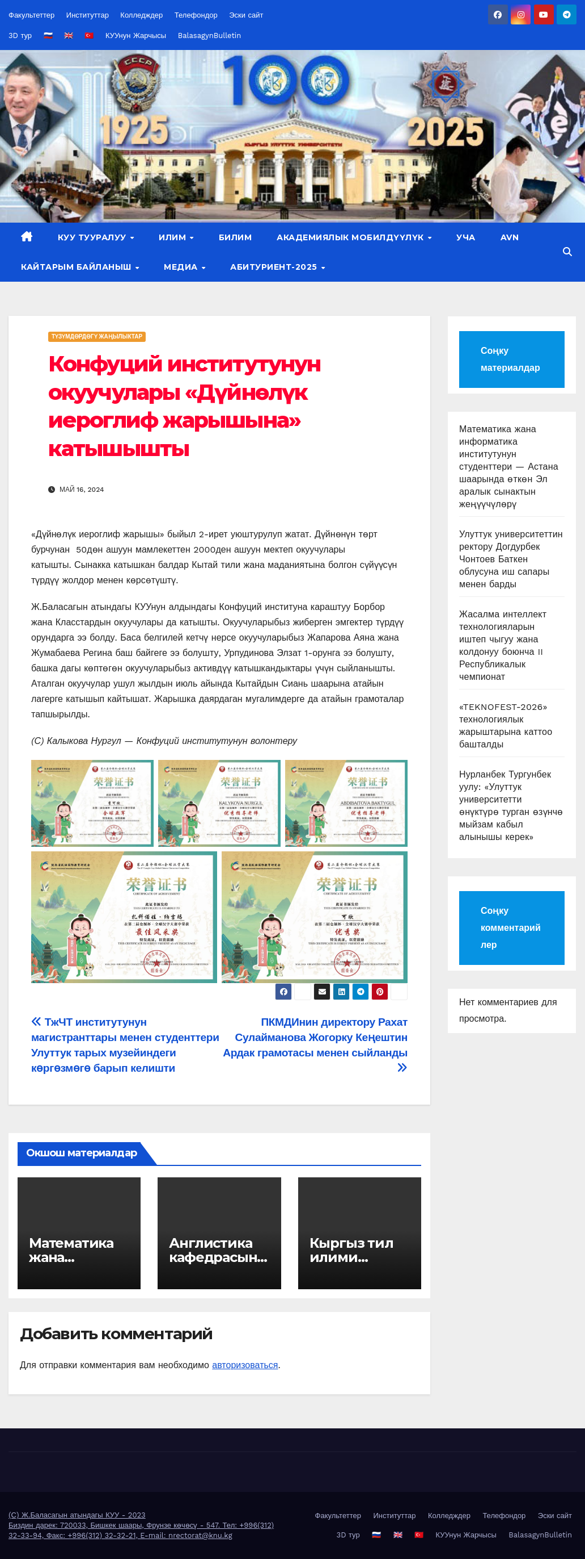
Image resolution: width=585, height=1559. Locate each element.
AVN (510, 237)
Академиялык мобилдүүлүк (351, 237)
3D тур (20, 35)
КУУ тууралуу (93, 237)
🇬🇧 (68, 35)
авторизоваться (245, 1365)
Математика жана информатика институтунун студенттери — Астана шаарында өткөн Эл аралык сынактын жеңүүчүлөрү (508, 466)
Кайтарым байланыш (77, 267)
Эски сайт (246, 15)
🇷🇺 (48, 35)
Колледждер (141, 15)
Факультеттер (31, 15)
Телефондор (196, 15)
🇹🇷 (89, 35)
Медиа (182, 267)
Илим (174, 237)
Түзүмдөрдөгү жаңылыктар (97, 336)
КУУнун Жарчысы (135, 35)
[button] (567, 251)
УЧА (466, 237)
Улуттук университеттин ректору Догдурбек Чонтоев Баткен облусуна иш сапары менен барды (511, 559)
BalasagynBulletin (209, 35)
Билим (235, 237)
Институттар (87, 15)
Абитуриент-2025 (275, 267)
